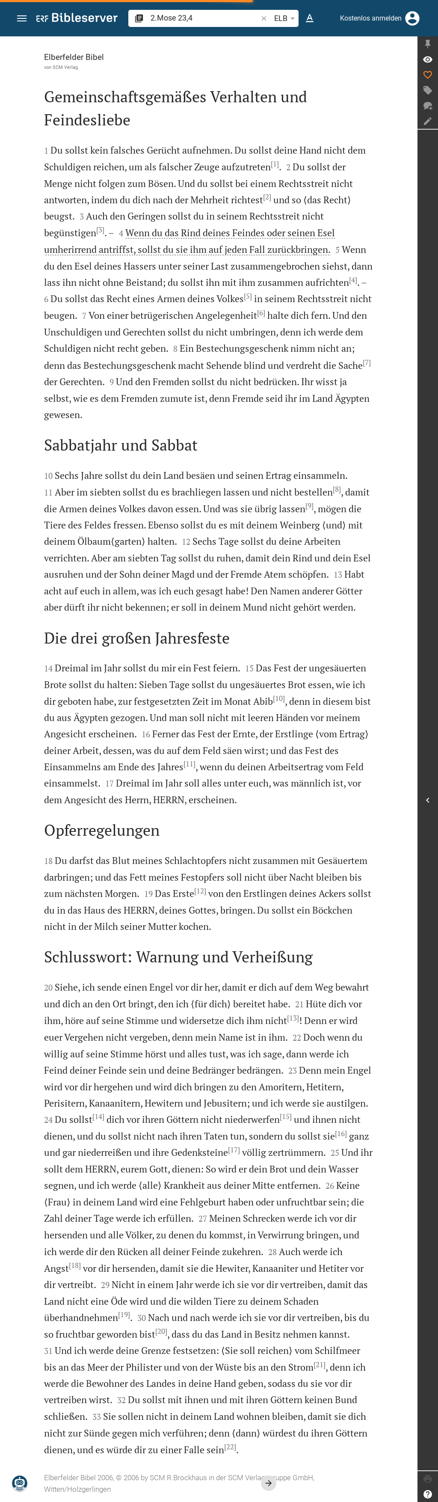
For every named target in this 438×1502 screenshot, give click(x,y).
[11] (189, 764)
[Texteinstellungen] (309, 18)
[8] (337, 489)
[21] (320, 1364)
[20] (161, 1331)
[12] (200, 891)
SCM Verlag (65, 67)
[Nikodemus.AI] (19, 1483)
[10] (279, 698)
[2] (267, 197)
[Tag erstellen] (427, 90)
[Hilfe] (427, 1494)
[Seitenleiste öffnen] (427, 800)
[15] (286, 1116)
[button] (22, 18)
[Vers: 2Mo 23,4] (427, 59)
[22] (230, 1447)
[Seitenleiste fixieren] (427, 44)
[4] (353, 280)
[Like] (427, 75)
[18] (75, 1265)
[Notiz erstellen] (427, 121)
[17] (234, 1150)
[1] (275, 164)
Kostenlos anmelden (371, 18)
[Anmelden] (412, 18)
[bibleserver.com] (77, 19)
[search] (205, 17)
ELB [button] (286, 18)
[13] (293, 1018)
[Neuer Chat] (427, 105)
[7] (367, 362)
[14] (98, 1116)
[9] (309, 506)
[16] (341, 1133)
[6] (261, 313)
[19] (124, 1314)
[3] (100, 230)
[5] (248, 296)
